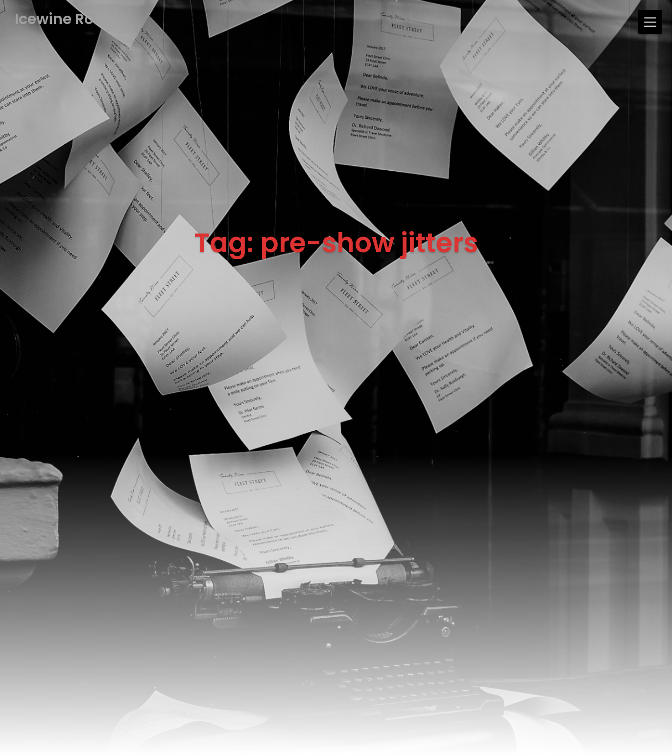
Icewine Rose (63, 19)
